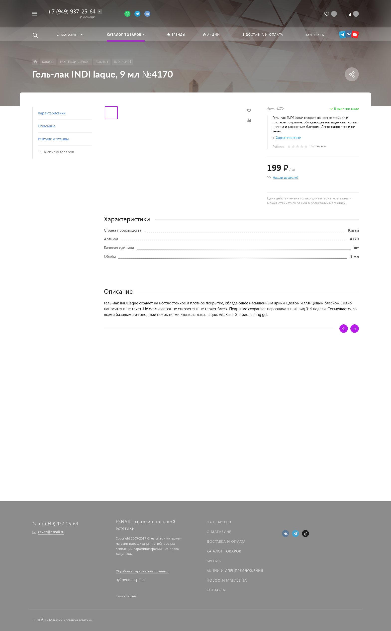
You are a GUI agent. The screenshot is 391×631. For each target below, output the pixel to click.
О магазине (219, 531)
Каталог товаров (224, 551)
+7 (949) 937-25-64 (72, 11)
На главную (219, 522)
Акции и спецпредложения (235, 570)
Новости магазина (227, 580)
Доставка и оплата (226, 541)
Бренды (214, 560)
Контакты (216, 590)
